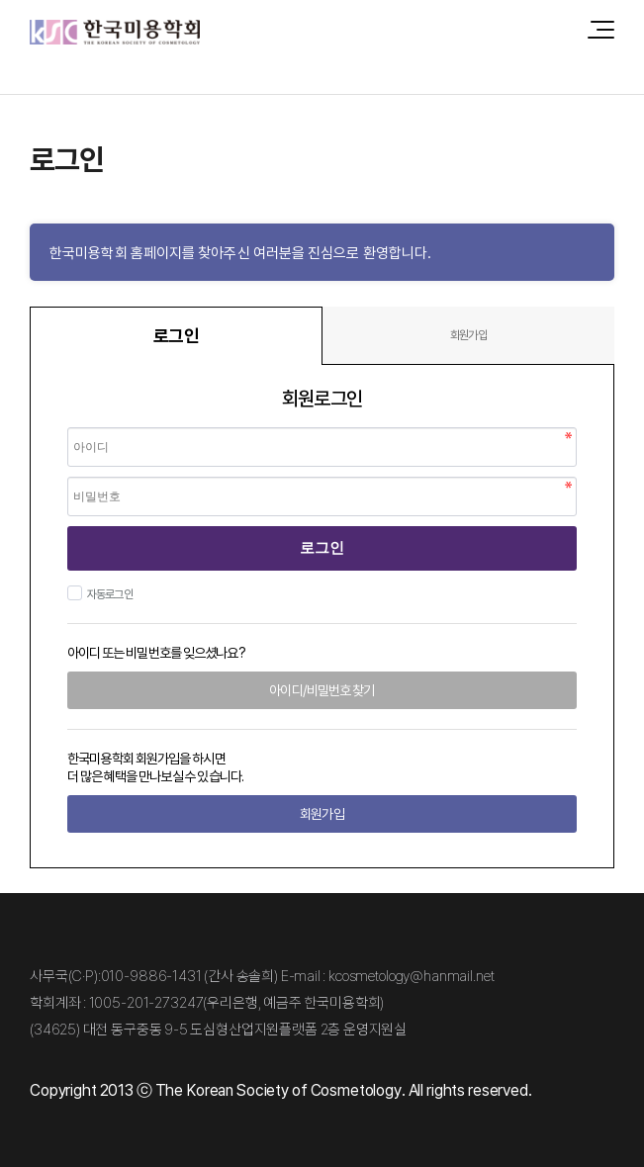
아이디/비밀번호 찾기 (321, 689)
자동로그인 (107, 593)
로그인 (322, 547)
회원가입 (468, 334)
